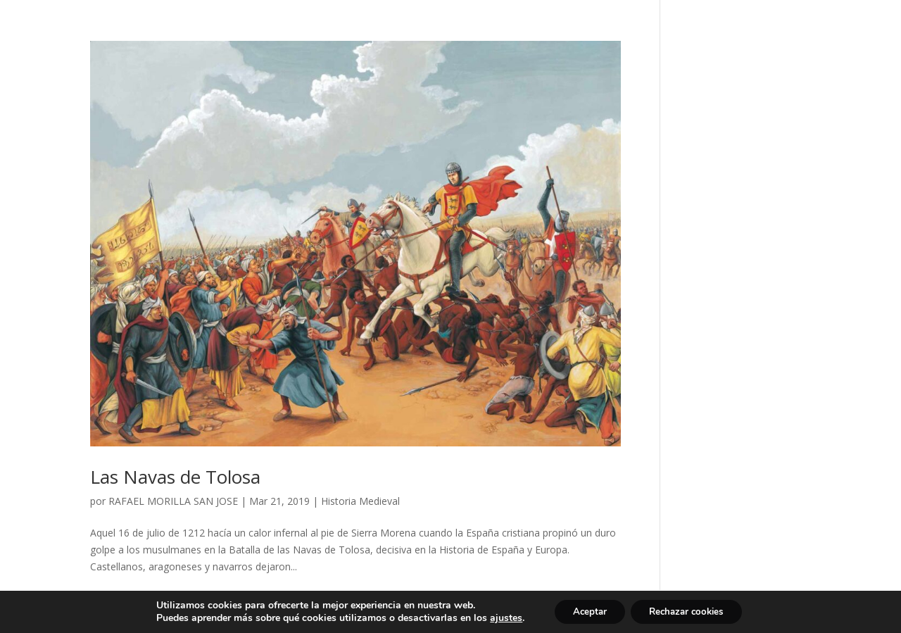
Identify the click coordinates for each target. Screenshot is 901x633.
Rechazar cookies (689, 611)
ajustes (497, 617)
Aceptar (584, 611)
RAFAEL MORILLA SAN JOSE (173, 501)
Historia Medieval (360, 501)
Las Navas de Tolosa (175, 476)
